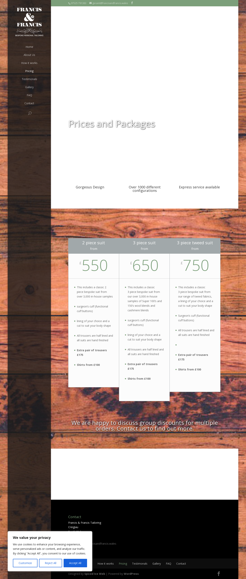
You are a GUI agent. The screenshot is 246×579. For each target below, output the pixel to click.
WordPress (131, 574)
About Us (29, 55)
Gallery (29, 87)
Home (29, 47)
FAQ (29, 95)
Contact (29, 103)
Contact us (131, 428)
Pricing (29, 71)
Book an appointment (197, 30)
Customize (25, 563)
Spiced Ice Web (94, 574)
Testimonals (29, 79)
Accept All (75, 563)
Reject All (50, 563)
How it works (29, 63)
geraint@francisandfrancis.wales (96, 543)
